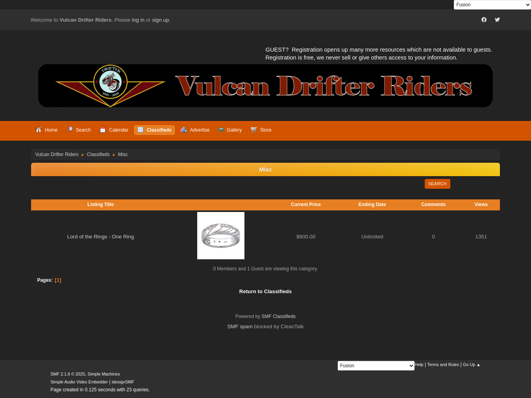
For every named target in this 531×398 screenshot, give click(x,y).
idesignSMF (123, 381)
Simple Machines (103, 374)
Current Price (306, 204)
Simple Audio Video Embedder (79, 381)
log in (138, 20)
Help (418, 364)
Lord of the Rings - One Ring (100, 237)
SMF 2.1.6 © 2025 (67, 374)
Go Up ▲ (472, 364)
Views (481, 204)
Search (437, 183)
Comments (433, 204)
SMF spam (239, 326)
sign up (160, 20)
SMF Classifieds (279, 316)
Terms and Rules (443, 364)
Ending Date (372, 204)
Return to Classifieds (265, 291)
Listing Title (100, 204)
